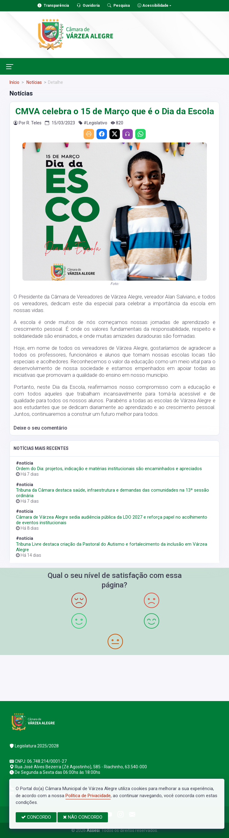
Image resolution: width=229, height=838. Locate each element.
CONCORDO (36, 817)
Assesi (93, 830)
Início (14, 82)
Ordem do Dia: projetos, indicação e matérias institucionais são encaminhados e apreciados (109, 468)
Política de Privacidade (88, 795)
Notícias (34, 82)
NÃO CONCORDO (82, 817)
